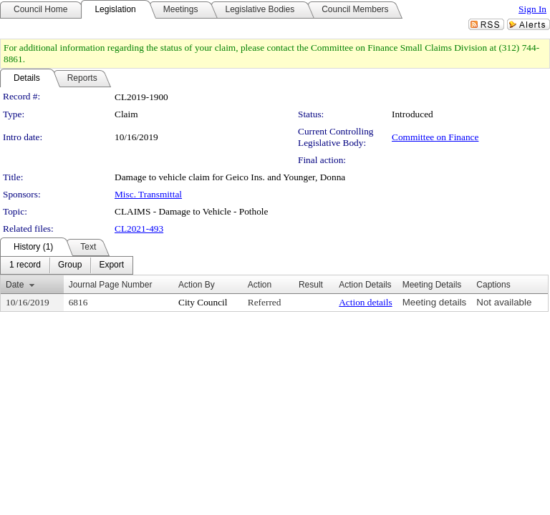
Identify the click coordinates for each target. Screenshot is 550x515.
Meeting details (434, 302)
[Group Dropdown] (69, 265)
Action (259, 285)
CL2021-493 (139, 228)
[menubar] (66, 265)
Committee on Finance (435, 137)
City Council (203, 302)
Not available (503, 302)
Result (311, 285)
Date (15, 285)
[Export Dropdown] (111, 265)
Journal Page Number (111, 285)
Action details (365, 302)
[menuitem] (25, 265)
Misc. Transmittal (148, 194)
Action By (196, 285)
